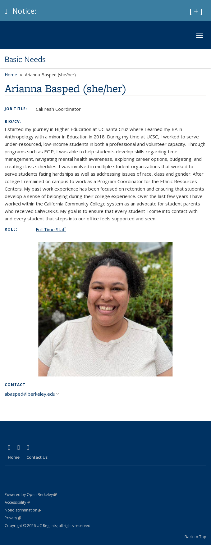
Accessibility (17, 502)
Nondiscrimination (23, 510)
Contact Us (37, 457)
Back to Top (195, 536)
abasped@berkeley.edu (32, 394)
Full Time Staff (51, 229)
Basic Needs (25, 59)
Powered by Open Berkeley (31, 494)
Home (11, 75)
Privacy (13, 517)
